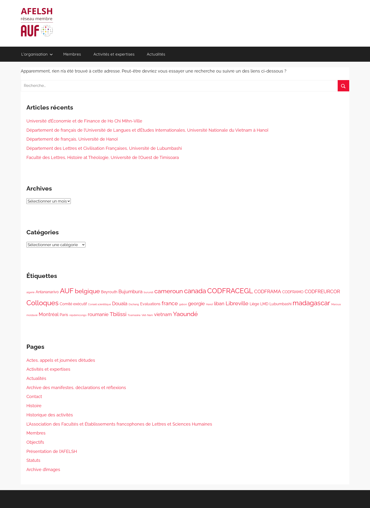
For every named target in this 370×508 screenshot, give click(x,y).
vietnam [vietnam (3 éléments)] (163, 314)
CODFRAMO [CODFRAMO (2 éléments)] (292, 292)
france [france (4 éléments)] (170, 303)
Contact (34, 396)
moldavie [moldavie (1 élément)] (32, 315)
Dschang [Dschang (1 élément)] (134, 304)
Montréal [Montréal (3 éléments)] (49, 314)
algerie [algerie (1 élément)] (30, 292)
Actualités (156, 54)
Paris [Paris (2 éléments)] (64, 315)
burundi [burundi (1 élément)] (148, 292)
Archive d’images (43, 469)
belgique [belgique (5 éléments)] (87, 291)
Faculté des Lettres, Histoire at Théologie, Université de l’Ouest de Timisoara (102, 157)
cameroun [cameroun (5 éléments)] (168, 291)
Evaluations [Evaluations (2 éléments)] (150, 304)
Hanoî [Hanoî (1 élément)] (209, 304)
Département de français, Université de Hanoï (72, 139)
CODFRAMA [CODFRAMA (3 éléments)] (267, 291)
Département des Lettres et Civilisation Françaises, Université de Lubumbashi (104, 148)
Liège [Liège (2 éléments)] (254, 304)
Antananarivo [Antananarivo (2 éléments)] (47, 292)
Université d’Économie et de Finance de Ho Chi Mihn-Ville (84, 120)
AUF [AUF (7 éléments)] (67, 291)
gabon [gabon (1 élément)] (183, 304)
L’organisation (37, 54)
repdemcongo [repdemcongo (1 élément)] (78, 315)
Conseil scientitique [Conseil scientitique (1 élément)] (99, 304)
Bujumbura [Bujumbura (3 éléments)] (130, 291)
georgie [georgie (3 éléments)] (196, 303)
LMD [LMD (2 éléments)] (264, 304)
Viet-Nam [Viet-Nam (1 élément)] (147, 315)
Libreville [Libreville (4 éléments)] (237, 303)
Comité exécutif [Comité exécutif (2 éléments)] (73, 304)
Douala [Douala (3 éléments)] (119, 303)
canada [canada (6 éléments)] (195, 291)
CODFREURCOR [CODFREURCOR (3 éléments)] (322, 291)
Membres (72, 54)
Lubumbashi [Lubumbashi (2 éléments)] (280, 304)
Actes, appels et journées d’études (60, 360)
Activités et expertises (114, 54)
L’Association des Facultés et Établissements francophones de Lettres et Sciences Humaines (119, 424)
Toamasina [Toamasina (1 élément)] (134, 315)
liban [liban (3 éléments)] (219, 303)
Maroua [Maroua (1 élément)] (336, 304)
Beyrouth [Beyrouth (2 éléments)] (109, 292)
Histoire (34, 405)
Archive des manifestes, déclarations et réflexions (76, 387)
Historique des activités (49, 414)
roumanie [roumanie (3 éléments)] (98, 314)
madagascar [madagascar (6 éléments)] (311, 303)
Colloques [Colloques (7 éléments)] (42, 303)
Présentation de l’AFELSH (51, 451)
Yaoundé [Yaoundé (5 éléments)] (185, 313)
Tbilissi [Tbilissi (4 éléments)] (118, 314)
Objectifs (35, 442)
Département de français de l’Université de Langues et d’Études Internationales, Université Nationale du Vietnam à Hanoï (147, 130)
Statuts (33, 460)
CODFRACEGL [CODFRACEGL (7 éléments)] (230, 291)
